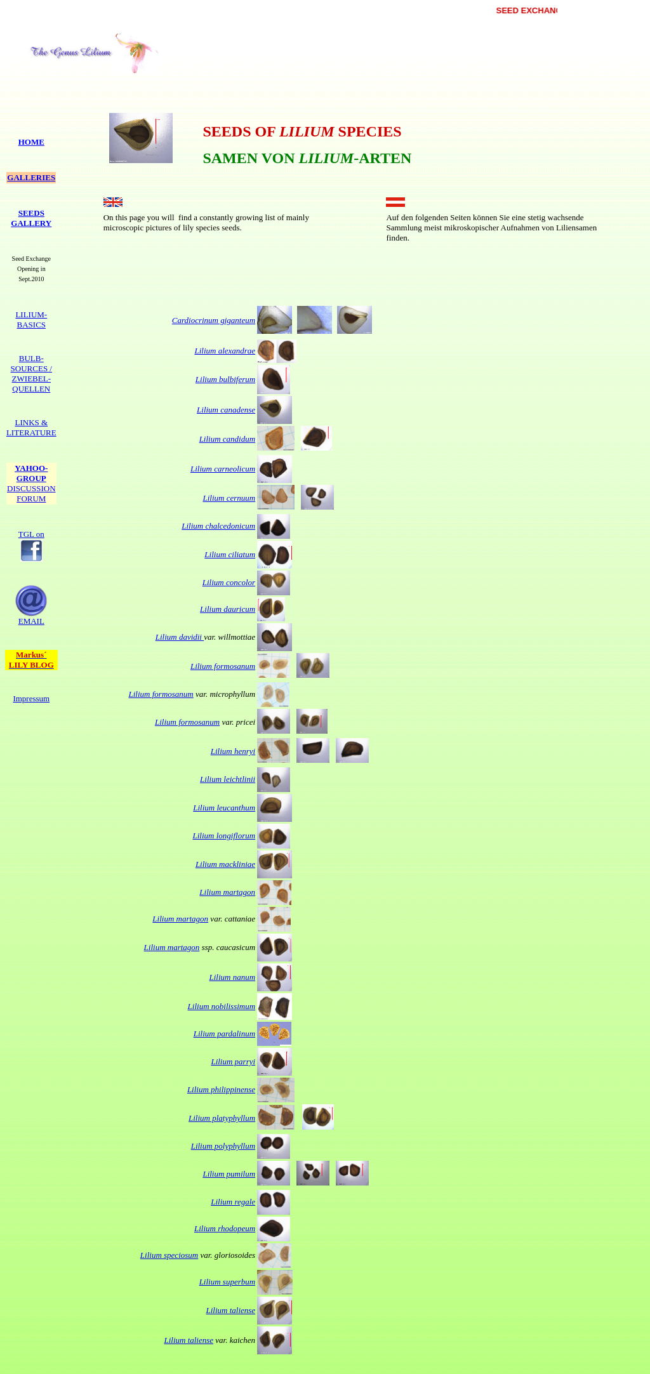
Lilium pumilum (228, 1174)
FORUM (31, 493)
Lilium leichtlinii (227, 779)
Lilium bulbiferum (225, 379)
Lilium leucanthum (224, 807)
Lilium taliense (230, 1310)
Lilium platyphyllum (222, 1118)
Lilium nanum (232, 977)
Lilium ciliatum (229, 554)
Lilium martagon (227, 892)
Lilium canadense (226, 409)
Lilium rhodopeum (224, 1228)
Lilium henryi (233, 751)
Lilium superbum (227, 1281)
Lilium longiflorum (224, 835)
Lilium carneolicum (222, 468)
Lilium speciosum (169, 1255)
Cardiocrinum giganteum (213, 320)
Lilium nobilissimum (222, 1006)
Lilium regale (233, 1201)
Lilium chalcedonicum (218, 526)
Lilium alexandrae (224, 350)
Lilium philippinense (221, 1089)
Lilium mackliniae (225, 864)
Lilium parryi (233, 1061)
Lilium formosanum (222, 666)
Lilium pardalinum (224, 1033)
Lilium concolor (228, 582)
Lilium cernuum (228, 498)
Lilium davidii (180, 637)
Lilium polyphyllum (223, 1146)
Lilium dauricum (227, 609)
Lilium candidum (227, 439)
